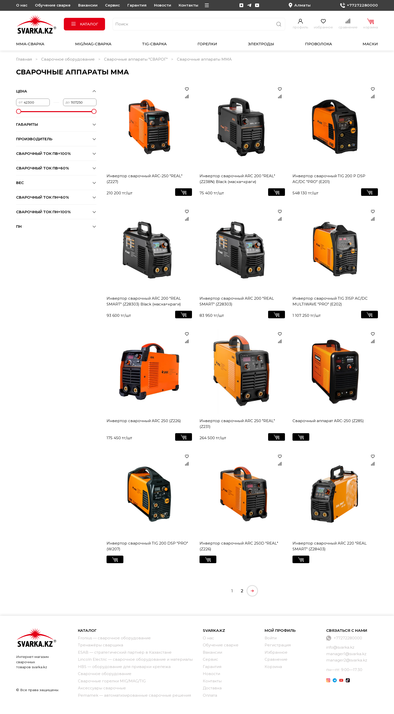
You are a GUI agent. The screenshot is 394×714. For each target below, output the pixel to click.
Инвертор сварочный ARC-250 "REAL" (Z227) (144, 178)
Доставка (212, 688)
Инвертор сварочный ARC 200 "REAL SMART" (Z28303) (237, 301)
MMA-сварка (30, 43)
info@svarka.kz (340, 647)
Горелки (207, 43)
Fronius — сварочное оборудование (114, 638)
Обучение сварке (53, 5)
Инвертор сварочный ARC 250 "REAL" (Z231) (237, 423)
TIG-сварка (154, 43)
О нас (21, 5)
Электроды (261, 43)
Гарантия (136, 5)
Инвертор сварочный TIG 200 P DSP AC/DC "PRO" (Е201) (328, 178)
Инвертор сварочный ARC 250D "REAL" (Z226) (239, 546)
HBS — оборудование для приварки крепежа (124, 666)
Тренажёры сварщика (100, 645)
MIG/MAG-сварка (93, 43)
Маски (370, 43)
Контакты (188, 5)
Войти (271, 638)
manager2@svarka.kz (346, 660)
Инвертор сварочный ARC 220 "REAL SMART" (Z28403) (329, 546)
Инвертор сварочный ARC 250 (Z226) (144, 420)
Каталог (84, 24)
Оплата (210, 695)
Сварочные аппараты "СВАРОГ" (136, 59)
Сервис (112, 5)
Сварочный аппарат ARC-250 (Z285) (328, 420)
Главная (24, 59)
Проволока (318, 43)
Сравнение (276, 659)
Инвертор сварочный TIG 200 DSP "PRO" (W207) (147, 546)
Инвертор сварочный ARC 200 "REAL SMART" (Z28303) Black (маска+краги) (144, 301)
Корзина (273, 666)
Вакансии (87, 5)
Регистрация (278, 645)
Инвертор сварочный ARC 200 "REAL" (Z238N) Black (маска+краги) (237, 178)
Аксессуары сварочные (102, 688)
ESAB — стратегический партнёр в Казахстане (125, 652)
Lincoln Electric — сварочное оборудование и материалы (135, 659)
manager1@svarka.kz (346, 653)
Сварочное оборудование (68, 59)
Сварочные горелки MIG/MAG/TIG (112, 681)
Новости (162, 5)
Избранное (276, 652)
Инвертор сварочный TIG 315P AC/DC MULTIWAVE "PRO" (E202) (330, 301)
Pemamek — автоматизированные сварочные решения (134, 695)
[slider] (18, 111)
